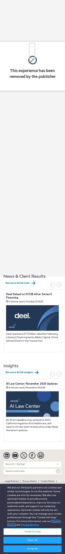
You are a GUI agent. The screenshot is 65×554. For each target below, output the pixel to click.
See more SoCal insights (22, 372)
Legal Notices (12, 481)
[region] (32, 519)
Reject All (32, 540)
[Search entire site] (29, 471)
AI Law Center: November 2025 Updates (32, 383)
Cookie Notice (48, 481)
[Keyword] (58, 471)
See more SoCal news (20, 283)
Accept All (32, 549)
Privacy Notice (30, 481)
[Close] (61, 488)
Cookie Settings (32, 531)
